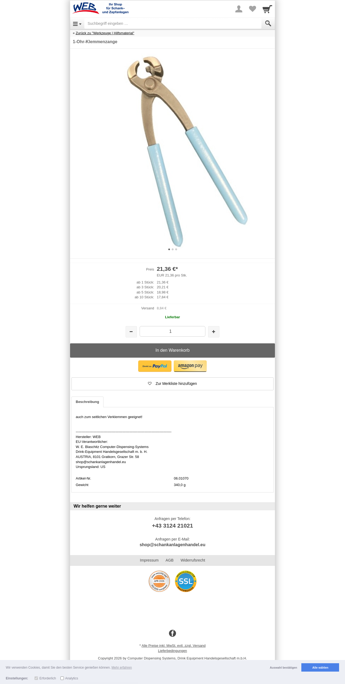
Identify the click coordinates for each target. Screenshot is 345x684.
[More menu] (239, 9)
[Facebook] (172, 634)
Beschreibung (87, 402)
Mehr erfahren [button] (122, 667)
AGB (169, 560)
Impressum (149, 560)
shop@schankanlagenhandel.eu (172, 544)
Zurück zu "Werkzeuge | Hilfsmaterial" (105, 33)
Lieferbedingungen (172, 651)
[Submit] (268, 23)
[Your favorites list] (252, 9)
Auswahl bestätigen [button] (283, 667)
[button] (154, 366)
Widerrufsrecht (193, 560)
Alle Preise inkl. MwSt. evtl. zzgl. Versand (174, 646)
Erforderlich (47, 678)
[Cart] (267, 9)
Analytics (71, 678)
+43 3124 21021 (172, 525)
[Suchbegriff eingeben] (172, 23)
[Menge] (172, 331)
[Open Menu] (77, 23)
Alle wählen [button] (320, 667)
